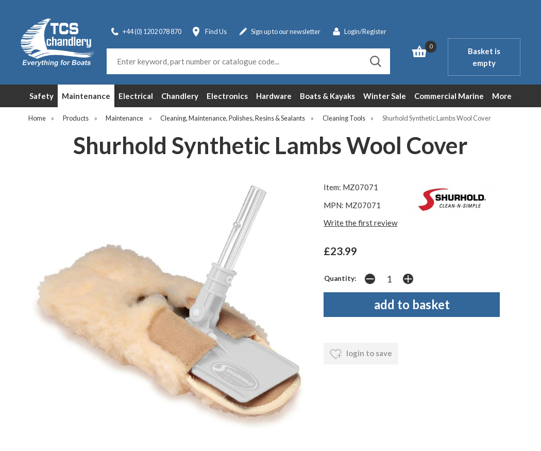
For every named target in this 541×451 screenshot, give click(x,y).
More (502, 96)
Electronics (227, 96)
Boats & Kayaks (327, 96)
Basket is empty (484, 57)
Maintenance (86, 96)
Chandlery (179, 96)
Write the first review (360, 222)
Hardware (274, 96)
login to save (361, 354)
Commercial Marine (449, 96)
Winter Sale (384, 96)
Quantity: (340, 278)
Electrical (136, 96)
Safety (41, 96)
